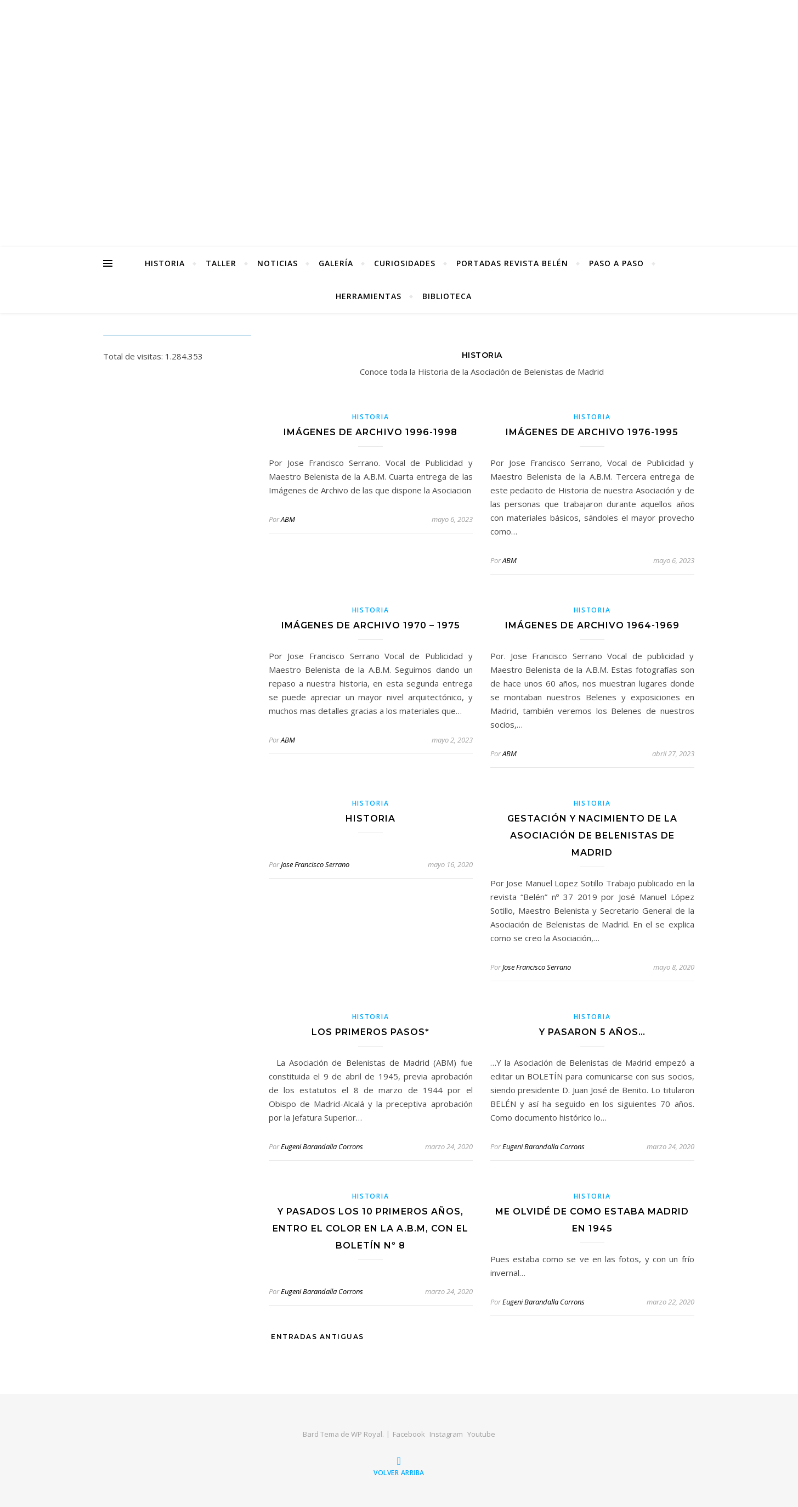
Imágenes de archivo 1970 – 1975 (370, 625)
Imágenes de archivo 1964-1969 (592, 625)
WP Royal (366, 1434)
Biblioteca (447, 296)
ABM (288, 519)
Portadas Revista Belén (512, 263)
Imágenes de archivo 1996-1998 (370, 432)
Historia (165, 263)
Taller (221, 263)
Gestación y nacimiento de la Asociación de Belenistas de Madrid (592, 835)
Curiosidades (404, 263)
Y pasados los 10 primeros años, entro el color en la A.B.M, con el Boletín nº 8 (370, 1228)
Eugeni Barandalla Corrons (322, 1146)
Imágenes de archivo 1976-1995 (592, 432)
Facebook (409, 1434)
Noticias (277, 263)
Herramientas (368, 296)
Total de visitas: (134, 356)
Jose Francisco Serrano (315, 864)
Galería (336, 263)
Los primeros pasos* (370, 1032)
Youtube (481, 1434)
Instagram (446, 1434)
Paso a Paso (616, 263)
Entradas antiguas (316, 1336)
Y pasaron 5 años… (592, 1032)
